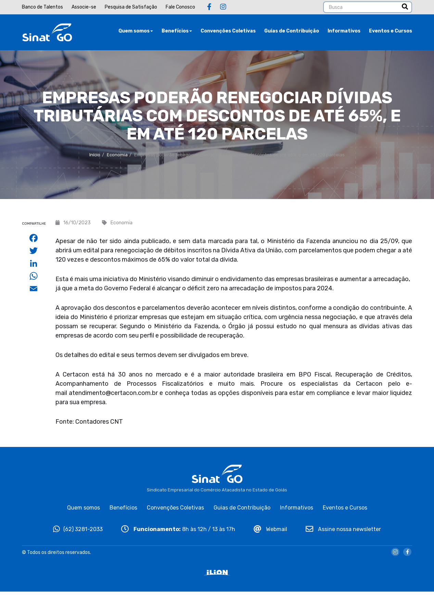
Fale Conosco (180, 7)
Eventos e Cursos (390, 32)
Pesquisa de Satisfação (131, 7)
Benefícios (177, 32)
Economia (117, 157)
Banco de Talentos (42, 7)
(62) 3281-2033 (78, 532)
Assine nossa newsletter (343, 532)
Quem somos (135, 32)
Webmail (270, 532)
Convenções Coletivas (228, 32)
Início (94, 157)
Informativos (344, 32)
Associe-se (84, 7)
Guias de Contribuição (291, 32)
